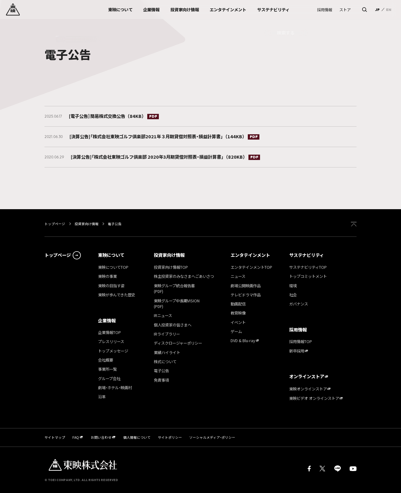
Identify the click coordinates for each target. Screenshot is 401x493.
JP (377, 9)
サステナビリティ (306, 254)
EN (388, 9)
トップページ (55, 223)
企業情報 (107, 320)
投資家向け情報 (87, 223)
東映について (111, 254)
